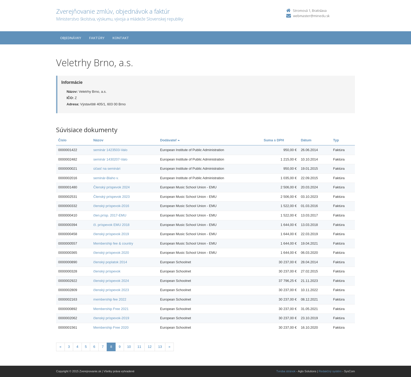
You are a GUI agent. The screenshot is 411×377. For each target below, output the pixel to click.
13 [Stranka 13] (160, 347)
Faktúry (97, 37)
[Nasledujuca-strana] (169, 347)
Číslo (62, 140)
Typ (336, 140)
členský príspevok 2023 (111, 290)
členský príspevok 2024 (111, 281)
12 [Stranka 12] (150, 347)
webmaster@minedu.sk (311, 15)
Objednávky (70, 37)
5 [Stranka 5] (86, 347)
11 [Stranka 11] (139, 347)
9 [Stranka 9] (120, 347)
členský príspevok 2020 (111, 253)
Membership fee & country (113, 243)
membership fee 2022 (109, 299)
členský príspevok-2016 (111, 206)
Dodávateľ (170, 140)
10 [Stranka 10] (129, 347)
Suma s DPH (274, 140)
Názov (98, 140)
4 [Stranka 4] (77, 347)
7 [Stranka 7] (103, 347)
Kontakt (120, 37)
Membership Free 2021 (110, 309)
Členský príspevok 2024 (111, 187)
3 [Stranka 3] (69, 347)
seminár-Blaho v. (106, 178)
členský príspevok (106, 271)
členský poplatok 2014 (110, 262)
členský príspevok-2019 (111, 318)
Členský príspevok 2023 (111, 197)
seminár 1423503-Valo (110, 150)
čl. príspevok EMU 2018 (111, 225)
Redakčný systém (330, 371)
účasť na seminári (106, 169)
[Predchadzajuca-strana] (60, 347)
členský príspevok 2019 (111, 234)
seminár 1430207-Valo (110, 159)
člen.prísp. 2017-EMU (109, 215)
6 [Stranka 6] (94, 347)
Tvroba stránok (285, 371)
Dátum (306, 140)
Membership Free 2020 (110, 327)
